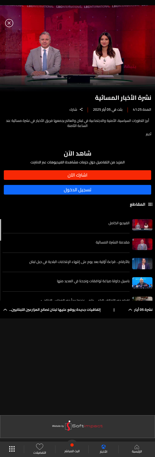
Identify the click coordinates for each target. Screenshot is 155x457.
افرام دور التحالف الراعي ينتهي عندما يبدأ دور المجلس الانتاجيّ (85, 300)
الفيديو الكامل (119, 223)
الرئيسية (137, 449)
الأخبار (103, 449)
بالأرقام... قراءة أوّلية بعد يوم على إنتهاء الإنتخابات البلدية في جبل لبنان (79, 261)
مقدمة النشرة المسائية (113, 242)
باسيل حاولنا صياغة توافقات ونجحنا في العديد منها (93, 281)
